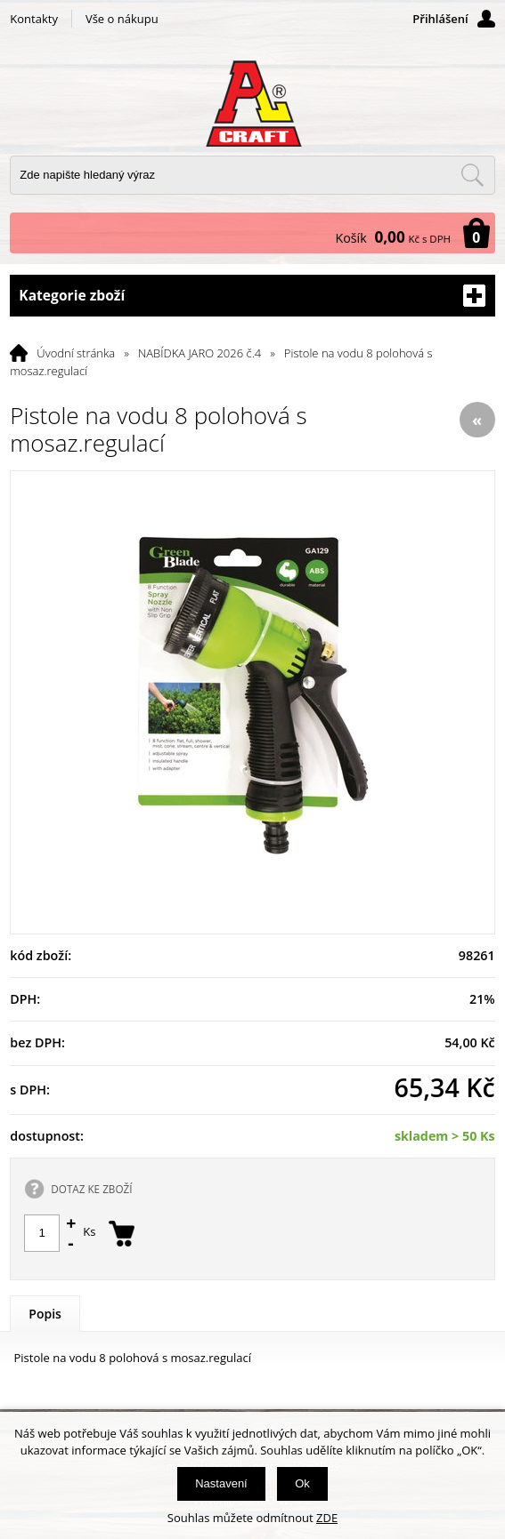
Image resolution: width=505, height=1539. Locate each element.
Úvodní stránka (76, 353)
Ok (302, 1483)
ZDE (327, 1518)
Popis (45, 1313)
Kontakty (34, 19)
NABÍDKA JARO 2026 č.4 (199, 353)
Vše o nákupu (122, 19)
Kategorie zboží (252, 296)
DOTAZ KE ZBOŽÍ (91, 1189)
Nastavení (221, 1483)
